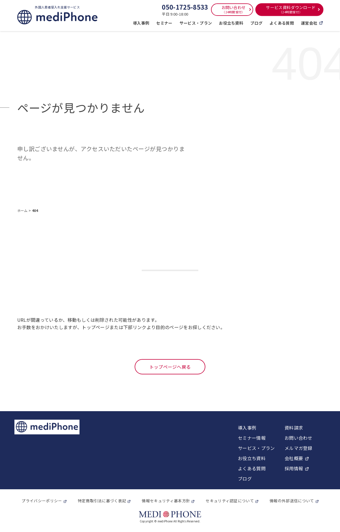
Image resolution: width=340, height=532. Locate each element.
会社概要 (294, 458)
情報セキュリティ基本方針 (166, 500)
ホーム (23, 210)
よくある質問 (282, 23)
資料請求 (294, 427)
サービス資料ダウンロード (291, 9)
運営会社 (312, 23)
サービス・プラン (196, 23)
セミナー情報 (252, 437)
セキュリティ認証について (230, 500)
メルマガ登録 (298, 448)
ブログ (256, 23)
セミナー (164, 23)
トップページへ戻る (170, 366)
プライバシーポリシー (41, 500)
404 (35, 210)
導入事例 (141, 23)
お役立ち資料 (231, 23)
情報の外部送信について (292, 500)
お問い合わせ (233, 9)
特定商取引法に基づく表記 (102, 500)
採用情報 (294, 468)
